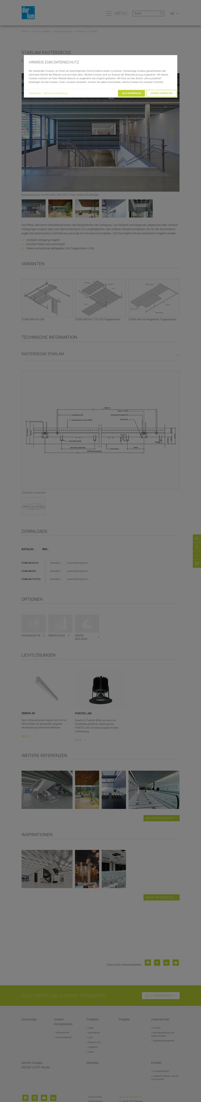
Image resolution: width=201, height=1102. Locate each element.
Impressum (35, 93)
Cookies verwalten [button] (161, 93)
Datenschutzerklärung (55, 93)
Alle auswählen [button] (131, 93)
